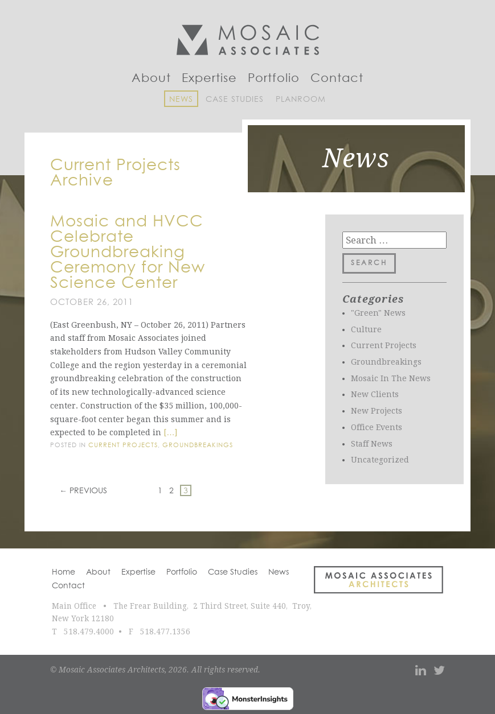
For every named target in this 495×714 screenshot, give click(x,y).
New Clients (375, 394)
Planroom (301, 100)
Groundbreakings (197, 445)
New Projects (376, 410)
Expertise (209, 78)
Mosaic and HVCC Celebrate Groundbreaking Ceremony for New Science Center (127, 252)
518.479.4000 (89, 631)
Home (63, 572)
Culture (366, 329)
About (151, 78)
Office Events (376, 427)
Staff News (371, 443)
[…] (170, 432)
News (181, 100)
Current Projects (123, 445)
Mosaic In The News (391, 378)
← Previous (83, 491)
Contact (336, 78)
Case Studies (235, 100)
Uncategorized (380, 459)
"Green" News (378, 312)
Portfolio (274, 78)
